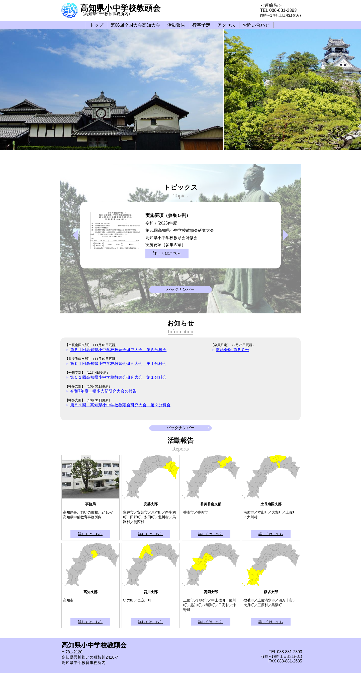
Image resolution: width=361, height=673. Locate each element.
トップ (96, 25)
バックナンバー (180, 289)
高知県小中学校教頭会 (120, 8)
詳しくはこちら (167, 253)
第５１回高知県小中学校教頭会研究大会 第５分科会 (118, 350)
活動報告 (176, 25)
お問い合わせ (255, 25)
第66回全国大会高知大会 (135, 25)
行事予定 (201, 25)
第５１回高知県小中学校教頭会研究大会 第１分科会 (118, 363)
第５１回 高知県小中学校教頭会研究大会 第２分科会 (120, 405)
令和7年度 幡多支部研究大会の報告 (103, 391)
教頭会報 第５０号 (232, 350)
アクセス (226, 25)
